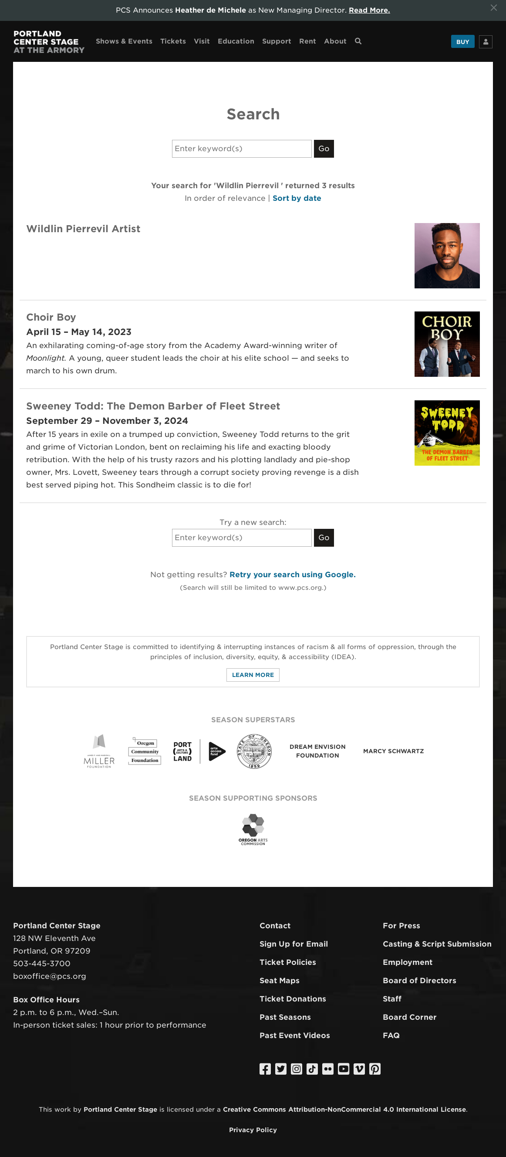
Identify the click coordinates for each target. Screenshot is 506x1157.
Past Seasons (285, 1016)
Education (236, 41)
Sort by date (297, 197)
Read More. (370, 10)
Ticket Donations (293, 998)
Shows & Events (124, 41)
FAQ (391, 1035)
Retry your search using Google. (292, 574)
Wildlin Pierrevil (68, 228)
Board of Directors (419, 980)
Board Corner (410, 1016)
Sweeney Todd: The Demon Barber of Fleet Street (153, 405)
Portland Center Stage (120, 1109)
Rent (307, 41)
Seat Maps (280, 980)
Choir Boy (51, 316)
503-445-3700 (42, 963)
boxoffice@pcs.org (49, 975)
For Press (401, 925)
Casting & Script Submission (437, 944)
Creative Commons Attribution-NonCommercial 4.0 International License (344, 1109)
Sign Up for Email (294, 944)
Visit (202, 41)
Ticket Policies (288, 961)
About (335, 41)
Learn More (253, 674)
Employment (407, 961)
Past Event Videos (295, 1035)
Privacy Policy (253, 1129)
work (62, 1109)
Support (276, 41)
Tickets (173, 41)
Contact (275, 925)
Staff (392, 998)
